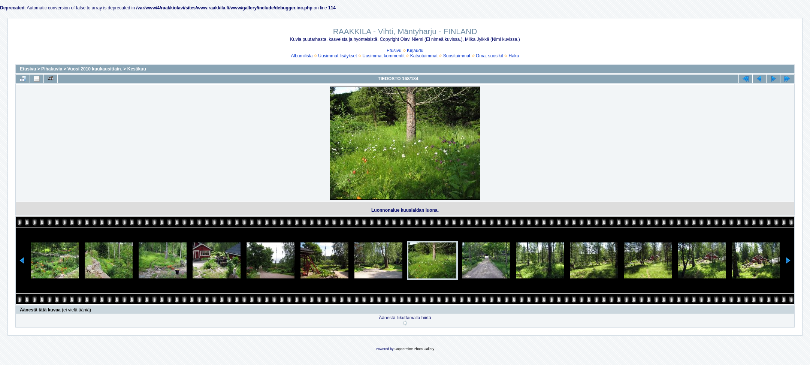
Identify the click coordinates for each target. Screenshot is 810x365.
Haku (513, 55)
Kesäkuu (136, 69)
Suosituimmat (457, 55)
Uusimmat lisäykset (337, 55)
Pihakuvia (51, 69)
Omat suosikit (489, 55)
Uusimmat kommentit (383, 55)
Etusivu (394, 50)
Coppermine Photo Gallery (414, 349)
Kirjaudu (415, 50)
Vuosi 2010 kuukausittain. (94, 69)
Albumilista (302, 55)
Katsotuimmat (424, 55)
